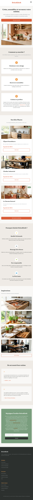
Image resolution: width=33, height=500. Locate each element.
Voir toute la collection (16, 218)
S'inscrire (16, 438)
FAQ (2, 478)
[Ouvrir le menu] (31, 2)
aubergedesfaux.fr (13, 420)
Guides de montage (4, 477)
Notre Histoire (3, 473)
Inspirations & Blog (4, 475)
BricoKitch (16, 3)
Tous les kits (3, 462)
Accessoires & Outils (4, 467)
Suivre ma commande (4, 486)
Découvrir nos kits (16, 20)
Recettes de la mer (16, 422)
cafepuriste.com (22, 104)
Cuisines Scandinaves (4, 463)
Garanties (2, 490)
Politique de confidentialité (26, 496)
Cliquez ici (16, 428)
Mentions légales (18, 496)
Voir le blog (16, 355)
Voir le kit (16, 149)
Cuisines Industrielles (4, 465)
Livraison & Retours (4, 488)
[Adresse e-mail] (16, 435)
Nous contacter (3, 484)
